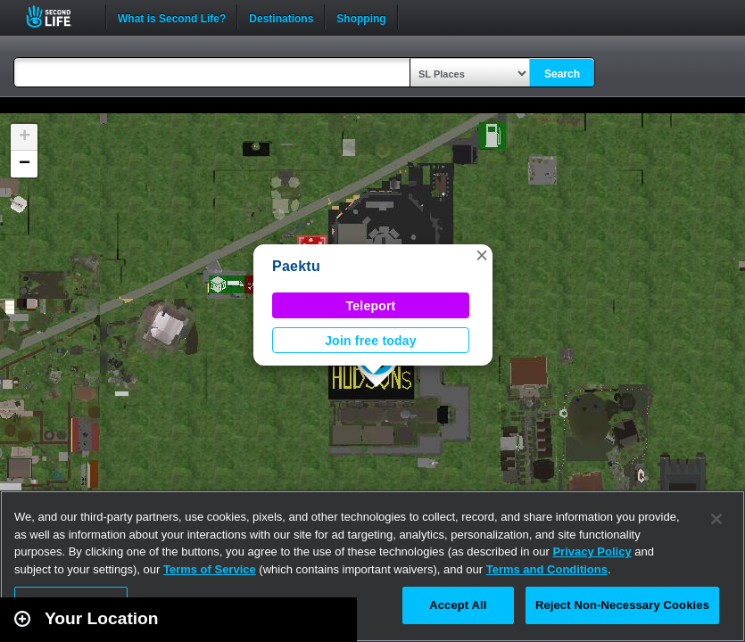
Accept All (457, 605)
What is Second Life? (172, 16)
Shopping (360, 16)
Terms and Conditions (547, 569)
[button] (482, 255)
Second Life (58, 16)
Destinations (281, 16)
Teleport (371, 306)
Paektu (296, 266)
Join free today (371, 340)
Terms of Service (209, 569)
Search (562, 74)
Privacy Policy (591, 551)
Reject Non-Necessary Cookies (622, 605)
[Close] (716, 519)
